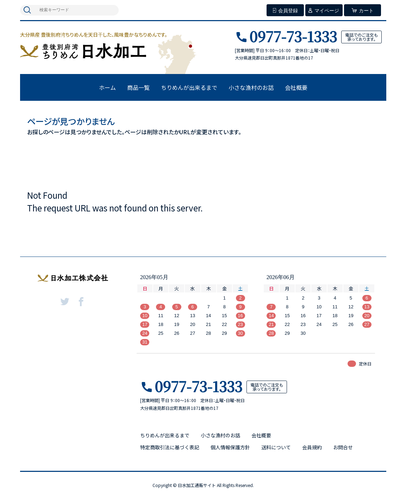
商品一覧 (138, 87)
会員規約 (312, 447)
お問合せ (343, 447)
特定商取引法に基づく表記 (169, 447)
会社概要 (296, 87)
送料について (276, 447)
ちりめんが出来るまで (189, 87)
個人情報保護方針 (230, 447)
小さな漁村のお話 (251, 87)
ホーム (107, 87)
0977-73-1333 (293, 36)
